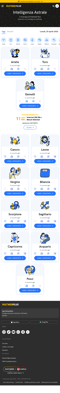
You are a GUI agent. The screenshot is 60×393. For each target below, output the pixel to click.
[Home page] (13, 6)
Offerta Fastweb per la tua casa (30, 1)
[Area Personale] (57, 6)
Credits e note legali (7, 337)
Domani (10, 31)
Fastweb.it (5, 340)
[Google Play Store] (44, 312)
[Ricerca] (53, 6)
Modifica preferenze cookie (32, 373)
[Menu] (2, 6)
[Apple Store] (15, 312)
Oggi (3, 31)
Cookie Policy (19, 373)
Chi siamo (5, 334)
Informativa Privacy (8, 373)
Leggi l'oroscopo (14, 64)
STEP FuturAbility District (9, 352)
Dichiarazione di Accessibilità (49, 373)
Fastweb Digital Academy (9, 348)
